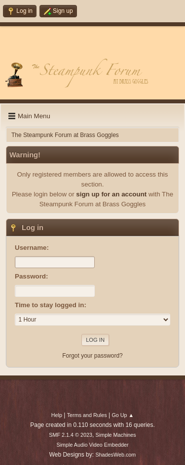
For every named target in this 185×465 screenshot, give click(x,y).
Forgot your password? (92, 355)
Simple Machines (116, 435)
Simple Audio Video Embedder (92, 445)
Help (56, 415)
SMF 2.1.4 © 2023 (70, 435)
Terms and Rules (87, 415)
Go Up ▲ (122, 415)
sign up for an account (111, 194)
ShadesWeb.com (115, 455)
